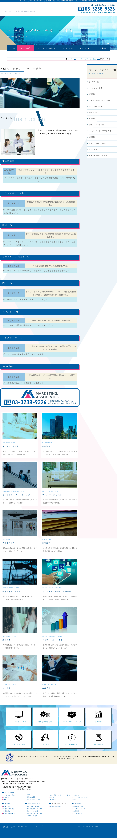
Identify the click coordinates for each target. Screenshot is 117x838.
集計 (74, 806)
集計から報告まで (9, 820)
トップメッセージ (79, 815)
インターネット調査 (19, 726)
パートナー (28, 833)
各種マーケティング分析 (98, 159)
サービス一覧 (94, 84)
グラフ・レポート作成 (51, 642)
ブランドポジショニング (72, 726)
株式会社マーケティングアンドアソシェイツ (29, 7)
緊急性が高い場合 (9, 815)
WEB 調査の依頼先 (33, 813)
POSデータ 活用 (32, 822)
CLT (100, 103)
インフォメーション (9, 833)
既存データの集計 (32, 818)
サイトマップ (38, 833)
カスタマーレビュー (87, 49)
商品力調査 (6, 818)
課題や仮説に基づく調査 (35, 815)
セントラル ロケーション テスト (16, 497)
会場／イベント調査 (11, 594)
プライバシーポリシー (10, 834)
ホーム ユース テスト (51, 497)
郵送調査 (46, 546)
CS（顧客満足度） (71, 751)
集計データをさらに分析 (35, 820)
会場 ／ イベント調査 (34, 806)
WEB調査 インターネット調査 (60, 801)
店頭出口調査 (8, 546)
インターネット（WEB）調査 (100, 134)
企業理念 (76, 818)
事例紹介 (8, 810)
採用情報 (20, 833)
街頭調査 (46, 449)
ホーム (12, 49)
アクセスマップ (78, 820)
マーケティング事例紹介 (47, 49)
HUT (97, 109)
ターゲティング (45, 751)
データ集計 (7, 691)
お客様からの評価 (56, 813)
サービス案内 (25, 49)
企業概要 (103, 49)
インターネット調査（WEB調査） (57, 594)
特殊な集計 (6, 813)
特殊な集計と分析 (45, 726)
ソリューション (68, 49)
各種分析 (46, 691)
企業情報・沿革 (78, 813)
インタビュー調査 (10, 449)
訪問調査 (6, 642)
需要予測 (98, 726)
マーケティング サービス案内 (86, 61)
